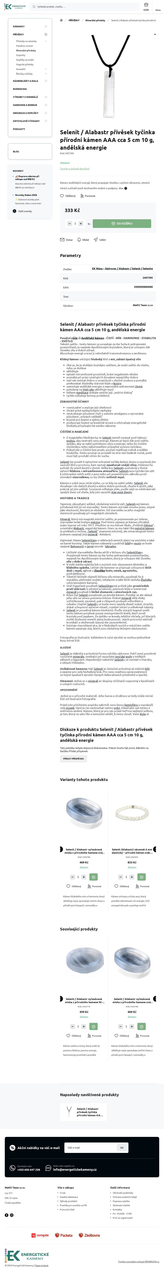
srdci (117, 707)
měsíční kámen (144, 528)
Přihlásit (122, 1147)
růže (74, 338)
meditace (82, 392)
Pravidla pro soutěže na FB (73, 1205)
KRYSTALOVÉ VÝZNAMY (26, 120)
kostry (117, 383)
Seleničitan (89, 540)
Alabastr (78, 528)
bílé (127, 543)
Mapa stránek (41, 1265)
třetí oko (88, 389)
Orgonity (20, 55)
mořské (120, 656)
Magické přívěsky (24, 64)
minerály (78, 656)
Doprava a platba (121, 1201)
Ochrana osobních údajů (125, 1196)
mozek (70, 707)
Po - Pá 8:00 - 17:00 (122, 1213)
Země (139, 386)
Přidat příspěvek (73, 759)
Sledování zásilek (121, 1205)
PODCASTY (19, 129)
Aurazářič (21, 69)
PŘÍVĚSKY (74, 20)
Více (121, 188)
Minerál (65, 519)
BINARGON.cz (152, 1261)
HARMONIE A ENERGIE (25, 104)
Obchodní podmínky (123, 1192)
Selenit (106, 437)
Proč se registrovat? (123, 1217)
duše (143, 714)
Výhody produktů (68, 1201)
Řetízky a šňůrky (24, 73)
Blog (16, 151)
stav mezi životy (121, 492)
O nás (63, 1192)
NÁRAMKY (19, 26)
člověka (99, 570)
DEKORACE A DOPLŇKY (25, 112)
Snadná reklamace (69, 1196)
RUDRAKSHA (20, 88)
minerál (93, 534)
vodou (70, 440)
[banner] (14, 7)
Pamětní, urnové (24, 45)
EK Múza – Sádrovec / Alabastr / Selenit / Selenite (122, 268)
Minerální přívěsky (95, 20)
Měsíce (148, 525)
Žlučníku (146, 579)
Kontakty (117, 1209)
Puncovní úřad (67, 1209)
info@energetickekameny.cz (75, 1169)
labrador (110, 546)
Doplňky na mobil (25, 59)
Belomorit (77, 546)
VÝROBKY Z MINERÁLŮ (25, 96)
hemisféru (131, 704)
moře (137, 543)
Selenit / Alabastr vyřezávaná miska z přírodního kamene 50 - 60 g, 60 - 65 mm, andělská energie (84, 1000)
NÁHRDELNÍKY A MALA (25, 80)
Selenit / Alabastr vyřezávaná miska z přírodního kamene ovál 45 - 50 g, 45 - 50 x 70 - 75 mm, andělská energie (84, 851)
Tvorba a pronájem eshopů (131, 1261)
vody (129, 656)
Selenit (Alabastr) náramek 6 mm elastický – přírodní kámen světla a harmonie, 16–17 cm (132, 851)
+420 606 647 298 (28, 1169)
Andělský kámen (92, 338)
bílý (147, 668)
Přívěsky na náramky (26, 41)
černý (90, 546)
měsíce (95, 522)
